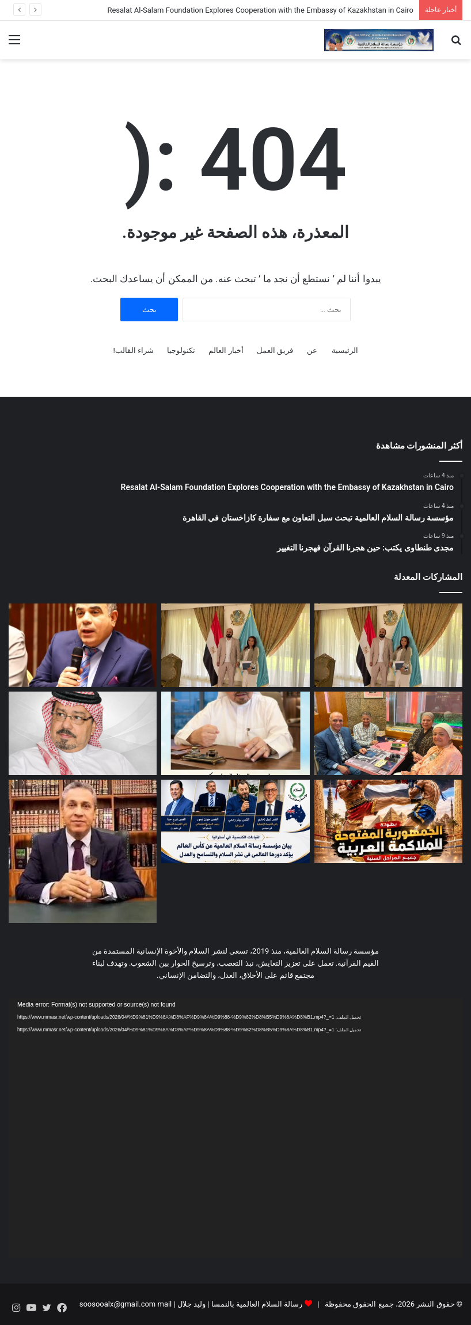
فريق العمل (275, 350)
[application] (235, 1128)
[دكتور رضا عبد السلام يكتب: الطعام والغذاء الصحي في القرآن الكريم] (83, 851)
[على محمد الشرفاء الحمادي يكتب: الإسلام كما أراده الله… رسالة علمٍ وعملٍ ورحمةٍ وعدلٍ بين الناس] (83, 733)
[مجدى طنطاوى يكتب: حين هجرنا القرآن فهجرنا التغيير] (83, 645)
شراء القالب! (133, 350)
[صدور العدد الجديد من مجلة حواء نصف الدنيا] (235, 733)
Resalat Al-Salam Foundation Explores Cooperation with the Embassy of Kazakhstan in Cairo (260, 10)
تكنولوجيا (181, 350)
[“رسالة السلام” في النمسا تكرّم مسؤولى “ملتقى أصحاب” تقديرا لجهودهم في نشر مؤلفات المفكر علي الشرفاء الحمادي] (388, 733)
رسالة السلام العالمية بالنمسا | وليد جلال (239, 1304)
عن (312, 350)
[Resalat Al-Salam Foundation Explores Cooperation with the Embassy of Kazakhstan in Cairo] (388, 645)
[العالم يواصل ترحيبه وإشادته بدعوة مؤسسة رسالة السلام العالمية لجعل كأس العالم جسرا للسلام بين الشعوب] (235, 821)
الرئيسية (345, 350)
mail (164, 1304)
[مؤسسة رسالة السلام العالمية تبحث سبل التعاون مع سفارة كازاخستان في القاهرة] (235, 645)
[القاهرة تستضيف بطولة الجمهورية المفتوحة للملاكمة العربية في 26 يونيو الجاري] (388, 821)
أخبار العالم (225, 350)
